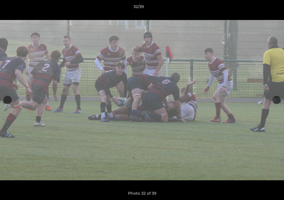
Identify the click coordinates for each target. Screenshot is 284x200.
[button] (260, 8)
